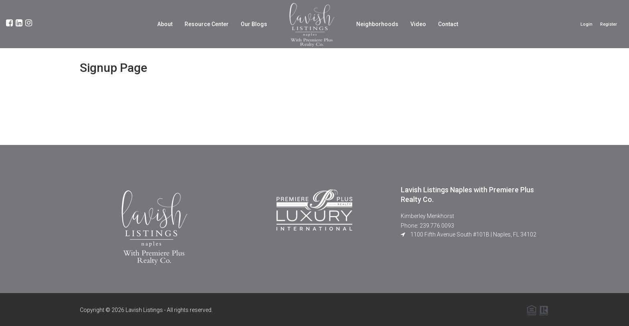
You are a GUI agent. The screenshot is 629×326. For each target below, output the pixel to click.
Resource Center (207, 24)
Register (608, 24)
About (164, 24)
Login (586, 24)
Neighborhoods (377, 24)
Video (418, 24)
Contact (448, 24)
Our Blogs (254, 24)
